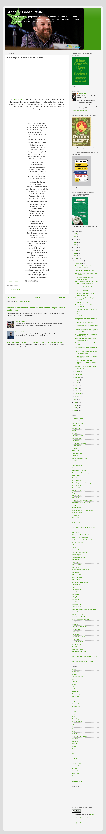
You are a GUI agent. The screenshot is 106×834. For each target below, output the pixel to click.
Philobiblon (75, 562)
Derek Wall (83, 93)
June (77, 382)
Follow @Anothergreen (79, 823)
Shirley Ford (75, 597)
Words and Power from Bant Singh (82, 661)
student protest (76, 773)
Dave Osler (75, 448)
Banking (74, 681)
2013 (75, 253)
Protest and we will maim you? (84, 322)
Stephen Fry (75, 771)
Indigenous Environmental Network (82, 500)
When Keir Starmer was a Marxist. (26, 332)
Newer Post (12, 297)
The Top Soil (75, 634)
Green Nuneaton (77, 480)
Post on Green (76, 564)
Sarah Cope (75, 592)
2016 (75, 245)
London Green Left (77, 520)
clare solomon (76, 691)
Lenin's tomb (76, 515)
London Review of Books (79, 736)
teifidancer (75, 624)
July (76, 380)
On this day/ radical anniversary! (82, 540)
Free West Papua (77, 465)
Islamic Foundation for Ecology (81, 502)
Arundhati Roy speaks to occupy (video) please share (85, 294)
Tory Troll (74, 646)
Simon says (75, 599)
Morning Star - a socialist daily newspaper (85, 527)
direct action (75, 696)
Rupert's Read (76, 587)
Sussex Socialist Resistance (80, 619)
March (77, 391)
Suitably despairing (77, 614)
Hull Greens (75, 498)
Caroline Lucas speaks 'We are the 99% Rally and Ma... (86, 352)
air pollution (75, 671)
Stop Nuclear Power (78, 612)
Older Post (62, 297)
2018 (75, 239)
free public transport (78, 714)
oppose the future (77, 542)
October (78, 371)
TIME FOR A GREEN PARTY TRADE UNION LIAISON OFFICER (86, 282)
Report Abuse (77, 781)
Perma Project (76, 555)
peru (73, 751)
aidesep (74, 669)
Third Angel (75, 639)
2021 (75, 234)
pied (73, 753)
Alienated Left (76, 425)
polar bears (75, 756)
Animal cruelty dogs (78, 676)
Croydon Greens (77, 445)
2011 (75, 258)
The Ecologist (76, 629)
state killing (75, 768)
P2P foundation (76, 545)
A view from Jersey (77, 418)
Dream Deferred (77, 453)
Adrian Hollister (76, 421)
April (77, 388)
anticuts (74, 430)
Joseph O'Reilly (76, 507)
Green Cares (76, 475)
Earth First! (75, 455)
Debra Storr (75, 450)
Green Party (75, 719)
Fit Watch (75, 460)
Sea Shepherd (76, 763)
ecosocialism (76, 706)
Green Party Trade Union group (81, 483)
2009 (75, 402)
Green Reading (76, 485)
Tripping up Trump (77, 649)
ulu (72, 776)
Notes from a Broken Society (80, 535)
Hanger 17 (75, 493)
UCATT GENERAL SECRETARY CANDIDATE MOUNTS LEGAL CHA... (85, 362)
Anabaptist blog (76, 428)
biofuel (74, 684)
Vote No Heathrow (21, 321)
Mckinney (75, 738)
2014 (75, 250)
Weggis (74, 659)
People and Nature (77, 550)
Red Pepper (75, 567)
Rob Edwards (76, 579)
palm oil (74, 746)
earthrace (75, 699)
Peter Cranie (76, 559)
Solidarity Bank (76, 607)
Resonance (75, 572)
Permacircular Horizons (79, 557)
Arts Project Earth (77, 435)
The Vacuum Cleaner (78, 636)
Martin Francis (76, 525)
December (78, 261)
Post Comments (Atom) (23, 301)
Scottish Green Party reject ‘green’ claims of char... (85, 367)
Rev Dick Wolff (76, 574)
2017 (75, 242)
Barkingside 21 (76, 438)
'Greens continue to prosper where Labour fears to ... (86, 339)
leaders (74, 731)
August (77, 377)
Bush (73, 686)
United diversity (76, 654)
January (78, 396)
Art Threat (75, 433)
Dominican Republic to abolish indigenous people (84, 266)
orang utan (75, 743)
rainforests (75, 758)
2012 (75, 256)
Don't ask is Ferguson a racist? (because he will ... (84, 278)
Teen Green (75, 622)
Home (37, 297)
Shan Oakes (75, 594)
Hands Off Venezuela (78, 490)
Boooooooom (76, 440)
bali (73, 679)
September (79, 374)
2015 (75, 247)
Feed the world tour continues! (84, 286)
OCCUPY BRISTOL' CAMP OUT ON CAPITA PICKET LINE (86, 289)
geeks (73, 716)
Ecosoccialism (76, 704)
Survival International (78, 617)
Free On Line (76, 463)
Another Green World (25, 12)
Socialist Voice (76, 604)
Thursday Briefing (77, 641)
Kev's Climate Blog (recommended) (83, 510)
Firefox (74, 711)
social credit (75, 766)
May (76, 385)
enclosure (75, 709)
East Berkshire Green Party (80, 458)
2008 (75, 405)
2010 (75, 399)
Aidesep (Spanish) (77, 423)
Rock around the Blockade (80, 582)
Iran (73, 726)
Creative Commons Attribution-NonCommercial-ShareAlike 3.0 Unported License (84, 816)
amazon (74, 674)
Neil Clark (75, 530)
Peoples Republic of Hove (80, 552)
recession (75, 761)
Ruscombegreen (77, 589)
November (78, 263)
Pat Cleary (75, 547)
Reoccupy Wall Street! (82, 302)
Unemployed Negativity (79, 651)
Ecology (74, 701)
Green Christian (76, 478)
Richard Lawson (77, 577)
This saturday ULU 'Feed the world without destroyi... (86, 319)
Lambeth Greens (77, 512)
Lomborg (74, 733)
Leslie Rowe (75, 517)
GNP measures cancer (79, 470)
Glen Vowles (75, 468)
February (78, 393)
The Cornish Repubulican (79, 626)
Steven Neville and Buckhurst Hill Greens (84, 609)
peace (73, 748)
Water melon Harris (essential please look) (85, 656)
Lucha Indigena (76, 522)
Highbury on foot (77, 495)
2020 (75, 236)
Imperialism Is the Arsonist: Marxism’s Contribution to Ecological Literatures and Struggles (35, 342)
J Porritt (74, 505)
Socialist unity (76, 602)
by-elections (75, 689)
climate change (76, 694)
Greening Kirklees (77, 488)
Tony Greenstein (77, 644)
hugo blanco (75, 724)
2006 (75, 410)
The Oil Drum (76, 631)
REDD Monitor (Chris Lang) (80, 569)
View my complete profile (79, 110)
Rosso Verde (76, 584)
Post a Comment (15, 289)
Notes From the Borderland (80, 537)
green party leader (77, 721)
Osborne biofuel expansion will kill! (85, 270)
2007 (75, 408)
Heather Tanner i (19, 99)
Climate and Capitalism (79, 443)
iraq (73, 728)
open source (75, 741)
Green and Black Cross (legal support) (83, 473)
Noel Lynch (75, 532)
